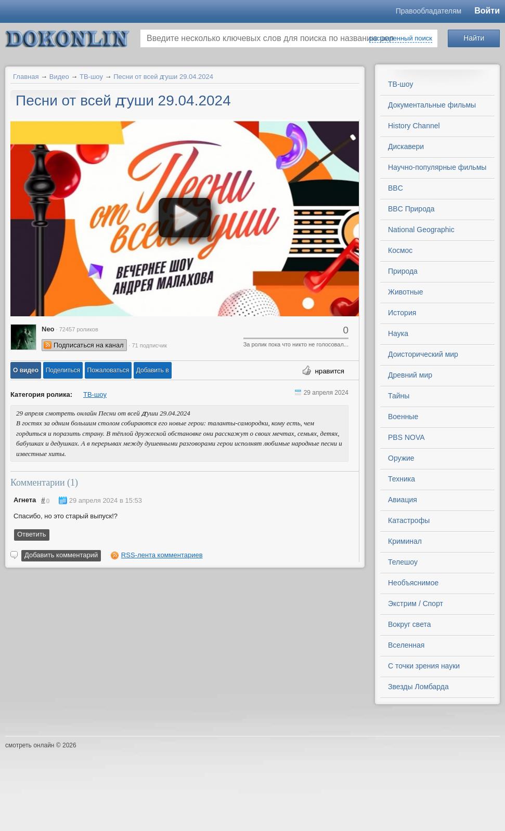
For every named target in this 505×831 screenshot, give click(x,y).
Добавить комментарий (61, 555)
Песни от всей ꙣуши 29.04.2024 (163, 77)
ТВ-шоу (91, 77)
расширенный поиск (400, 38)
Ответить (31, 534)
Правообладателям (428, 11)
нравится (329, 371)
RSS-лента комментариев (162, 555)
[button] (25, 370)
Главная (25, 77)
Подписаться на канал (89, 345)
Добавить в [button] (152, 370)
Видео (59, 77)
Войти (487, 10)
